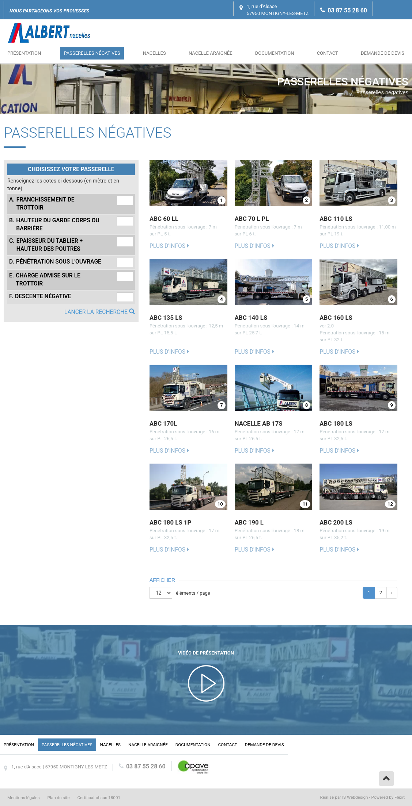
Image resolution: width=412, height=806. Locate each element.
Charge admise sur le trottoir (44, 279)
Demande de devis (382, 53)
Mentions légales (23, 797)
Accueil (346, 92)
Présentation (24, 53)
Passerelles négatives (92, 53)
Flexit (399, 797)
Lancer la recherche (99, 312)
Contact (327, 53)
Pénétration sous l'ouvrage (55, 262)
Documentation (274, 53)
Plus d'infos (167, 246)
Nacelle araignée (211, 53)
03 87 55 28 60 (347, 10)
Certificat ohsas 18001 (98, 797)
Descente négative (40, 296)
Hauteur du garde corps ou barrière (54, 224)
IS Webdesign (355, 797)
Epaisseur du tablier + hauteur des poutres (46, 244)
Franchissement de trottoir (42, 203)
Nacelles (154, 53)
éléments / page (193, 593)
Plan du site (59, 797)
